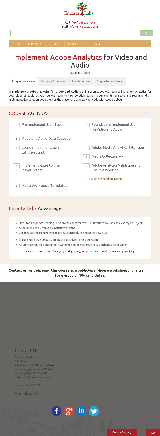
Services (74, 44)
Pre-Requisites (81, 81)
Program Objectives (53, 81)
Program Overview (23, 81)
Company (34, 44)
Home (17, 44)
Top (153, 433)
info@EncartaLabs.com (84, 26)
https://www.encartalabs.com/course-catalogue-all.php (104, 251)
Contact (94, 44)
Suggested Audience (110, 81)
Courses (55, 44)
